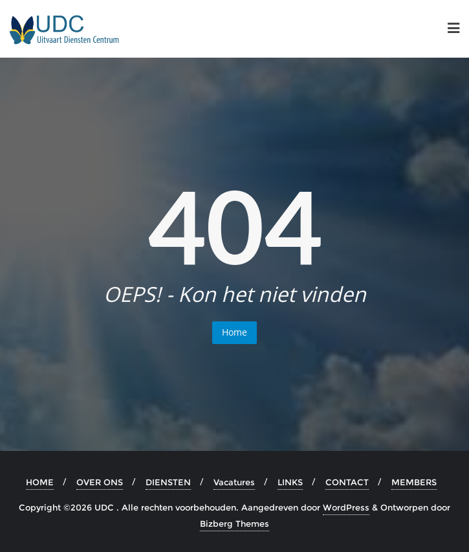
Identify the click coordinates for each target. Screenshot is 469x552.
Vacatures (234, 482)
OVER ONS (99, 482)
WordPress (346, 507)
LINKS (290, 482)
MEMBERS (414, 482)
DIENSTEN (168, 482)
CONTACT (347, 482)
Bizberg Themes (234, 523)
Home (234, 332)
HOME (40, 482)
